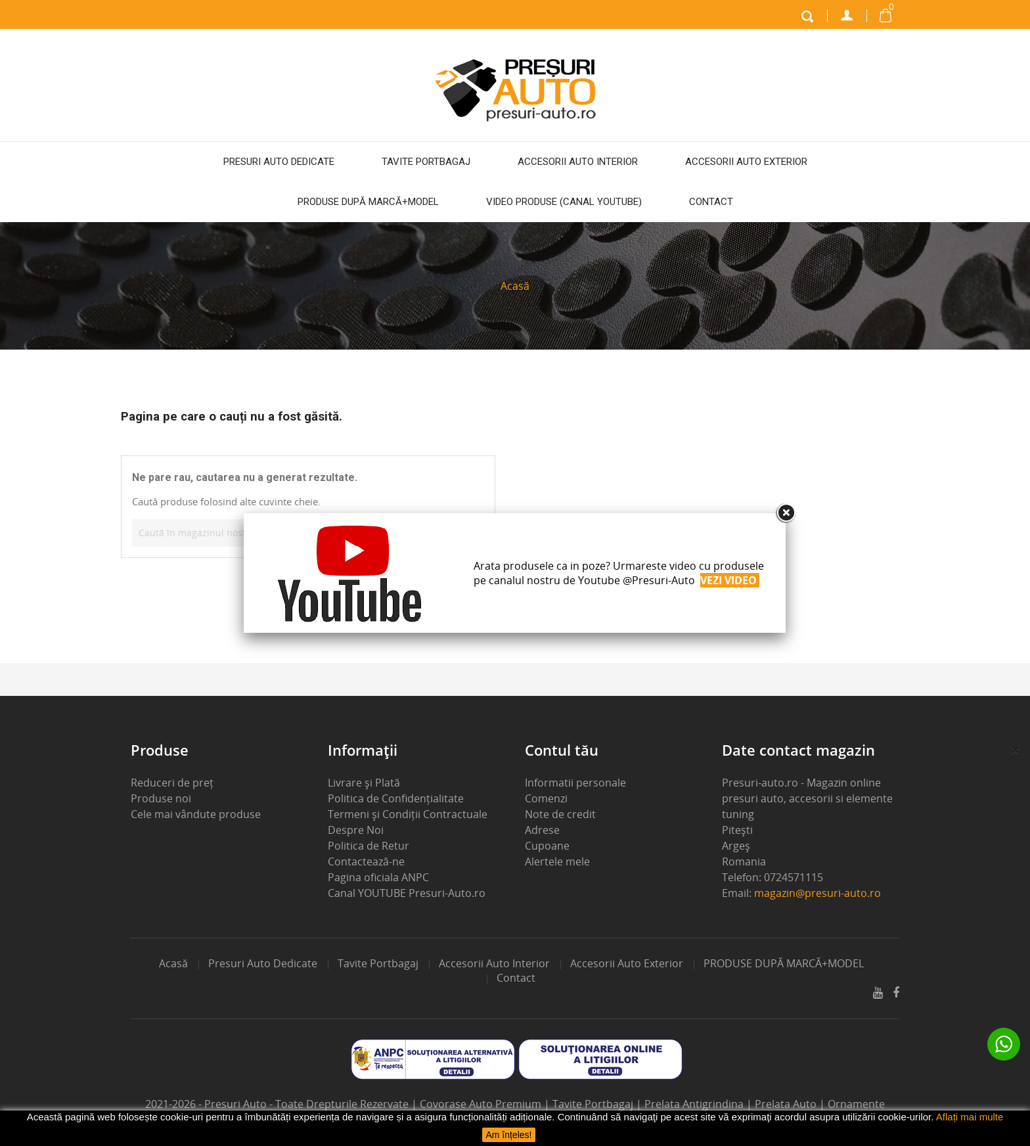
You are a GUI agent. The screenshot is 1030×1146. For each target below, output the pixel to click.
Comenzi (546, 798)
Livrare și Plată (364, 782)
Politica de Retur (368, 845)
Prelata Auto (787, 1104)
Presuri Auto (236, 1104)
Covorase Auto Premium (482, 1104)
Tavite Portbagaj (594, 1104)
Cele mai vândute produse (196, 814)
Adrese (542, 830)
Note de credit (560, 814)
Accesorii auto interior (578, 162)
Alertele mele (557, 861)
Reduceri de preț (172, 782)
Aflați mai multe (970, 1116)
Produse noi (161, 798)
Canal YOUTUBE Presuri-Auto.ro (406, 893)
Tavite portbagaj (426, 162)
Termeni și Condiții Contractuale (407, 814)
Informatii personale (575, 782)
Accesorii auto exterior (746, 162)
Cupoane (547, 845)
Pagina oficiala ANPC (378, 877)
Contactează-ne (366, 861)
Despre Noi (356, 830)
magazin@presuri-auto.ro (817, 893)
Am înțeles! (508, 1135)
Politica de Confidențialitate (396, 798)
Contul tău (561, 750)
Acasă (173, 963)
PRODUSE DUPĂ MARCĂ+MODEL (368, 202)
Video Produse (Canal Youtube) (564, 202)
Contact (711, 202)
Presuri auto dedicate (278, 162)
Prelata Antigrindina (695, 1104)
